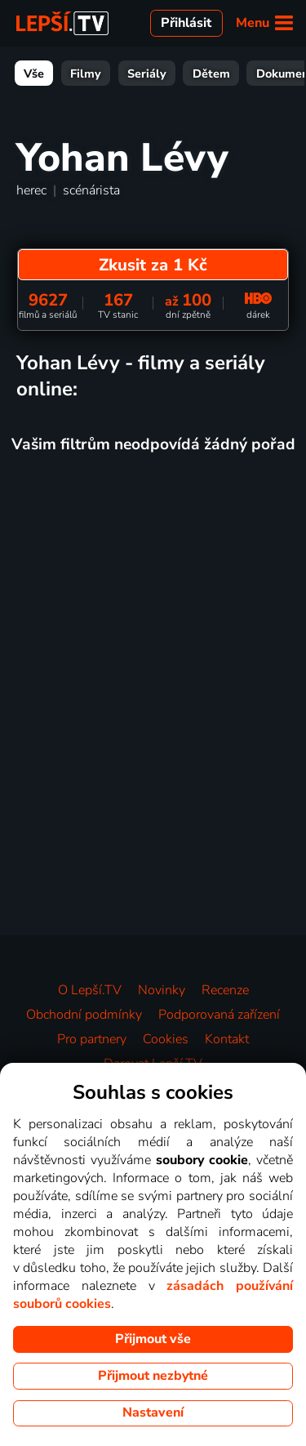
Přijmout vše (153, 1339)
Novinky (161, 990)
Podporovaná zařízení (219, 1015)
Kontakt (227, 1039)
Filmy (85, 73)
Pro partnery (91, 1039)
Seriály (146, 73)
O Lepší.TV (90, 990)
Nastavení (153, 1412)
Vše (34, 73)
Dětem (211, 73)
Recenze (225, 990)
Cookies (165, 1039)
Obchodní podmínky (84, 1015)
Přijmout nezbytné (153, 1376)
